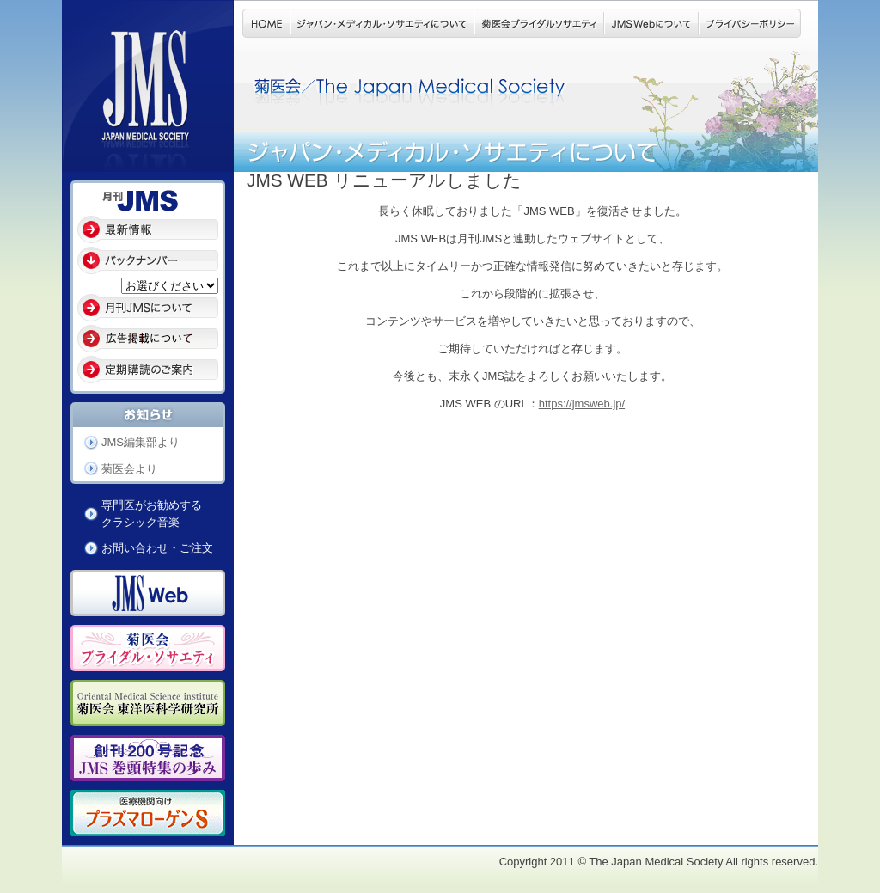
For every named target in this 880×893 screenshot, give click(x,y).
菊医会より (129, 468)
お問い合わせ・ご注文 (157, 547)
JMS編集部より (140, 442)
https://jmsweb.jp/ (582, 403)
